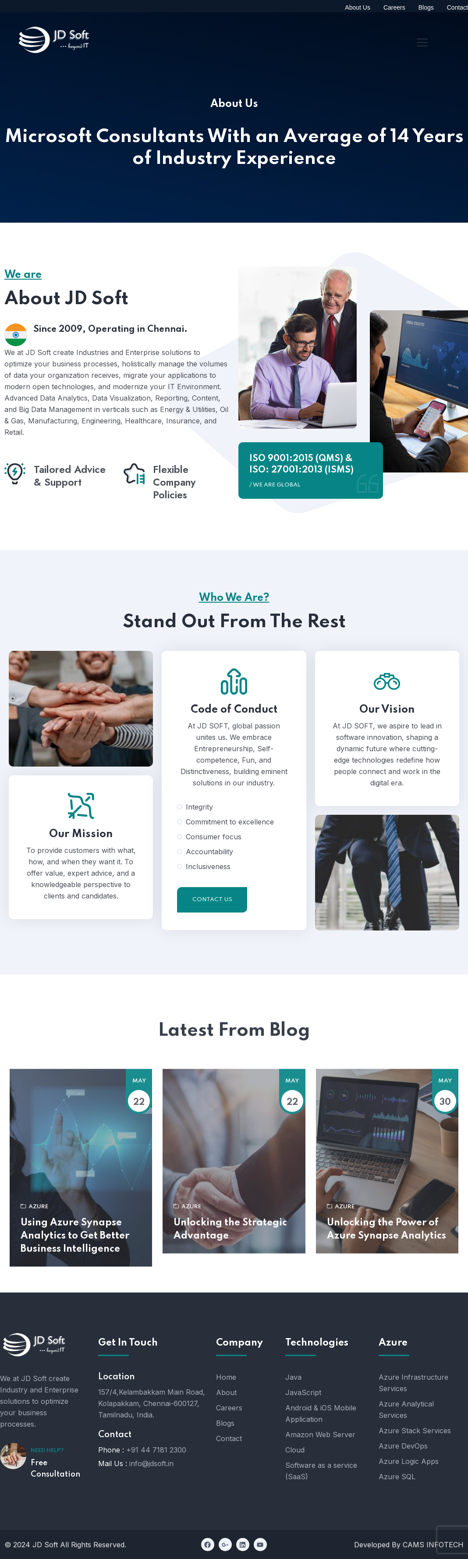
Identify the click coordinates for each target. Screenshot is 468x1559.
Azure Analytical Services (406, 1409)
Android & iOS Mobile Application (320, 1413)
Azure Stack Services (415, 1430)
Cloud (295, 1449)
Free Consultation (55, 1468)
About (226, 1392)
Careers (229, 1407)
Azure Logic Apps (409, 1461)
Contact (229, 1438)
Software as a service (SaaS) (321, 1471)
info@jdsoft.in (151, 1463)
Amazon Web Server (320, 1434)
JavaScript (303, 1392)
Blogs (225, 1423)
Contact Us (212, 942)
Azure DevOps (403, 1446)
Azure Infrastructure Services (413, 1383)
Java (293, 1377)
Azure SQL (397, 1476)
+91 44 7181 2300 (156, 1449)
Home (226, 1377)
